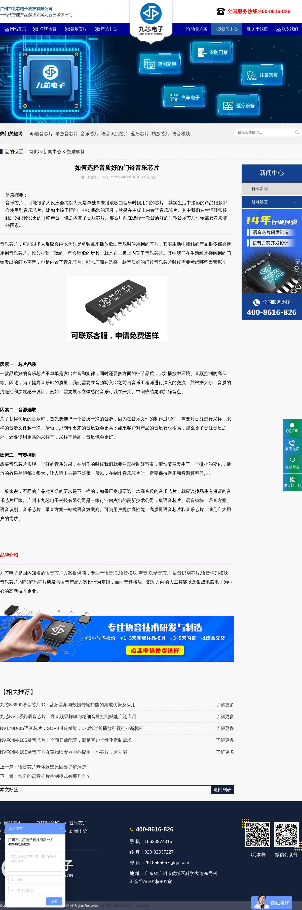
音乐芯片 (78, 29)
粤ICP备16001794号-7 (117, 905)
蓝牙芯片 (140, 133)
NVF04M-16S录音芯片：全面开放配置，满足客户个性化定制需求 (66, 740)
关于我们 (260, 29)
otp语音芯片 (40, 133)
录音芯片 (162, 573)
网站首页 (18, 29)
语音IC (111, 573)
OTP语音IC (48, 31)
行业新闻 (260, 189)
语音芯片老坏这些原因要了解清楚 (52, 766)
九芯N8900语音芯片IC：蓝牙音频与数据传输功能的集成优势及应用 (68, 704)
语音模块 (181, 133)
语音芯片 (54, 573)
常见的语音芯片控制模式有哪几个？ (54, 776)
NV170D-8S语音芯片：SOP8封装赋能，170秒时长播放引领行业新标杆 (71, 728)
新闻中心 (229, 29)
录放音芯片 (66, 133)
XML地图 (142, 905)
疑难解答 (76, 151)
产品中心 (109, 29)
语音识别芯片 (114, 133)
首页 (33, 151)
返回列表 (222, 789)
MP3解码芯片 (33, 582)
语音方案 (199, 29)
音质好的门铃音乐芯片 (149, 262)
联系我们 (290, 29)
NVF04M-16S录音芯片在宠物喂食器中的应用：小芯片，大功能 (63, 752)
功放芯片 (161, 133)
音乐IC (47, 382)
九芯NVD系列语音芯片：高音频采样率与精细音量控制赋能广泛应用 (68, 716)
